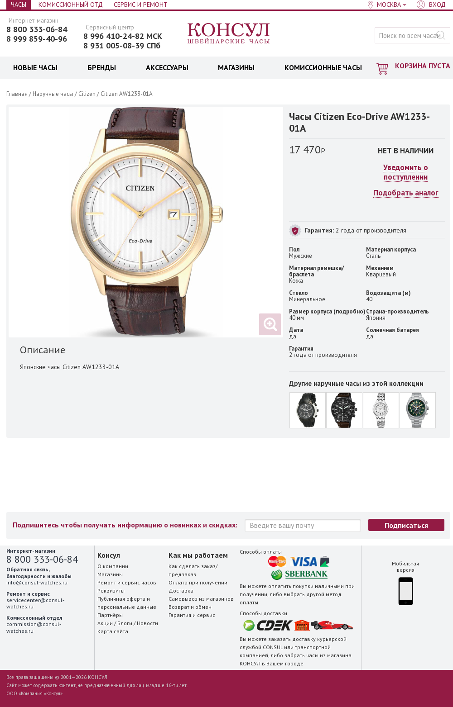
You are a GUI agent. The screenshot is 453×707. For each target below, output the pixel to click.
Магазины (110, 574)
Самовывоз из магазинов (201, 598)
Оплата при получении (198, 582)
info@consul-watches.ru (36, 582)
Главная (17, 94)
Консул (229, 34)
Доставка (181, 590)
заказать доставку (292, 639)
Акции (105, 623)
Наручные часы (53, 94)
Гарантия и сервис (192, 615)
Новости (147, 623)
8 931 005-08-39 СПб (121, 46)
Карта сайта (112, 631)
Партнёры (110, 615)
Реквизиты (111, 590)
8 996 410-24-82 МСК (122, 36)
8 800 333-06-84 (36, 29)
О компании (112, 566)
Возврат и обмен (190, 606)
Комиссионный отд (71, 4)
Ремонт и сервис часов (126, 582)
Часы (18, 4)
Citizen (87, 94)
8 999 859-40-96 (36, 39)
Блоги (124, 623)
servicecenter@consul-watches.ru (35, 603)
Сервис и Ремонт (141, 4)
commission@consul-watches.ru (33, 627)
